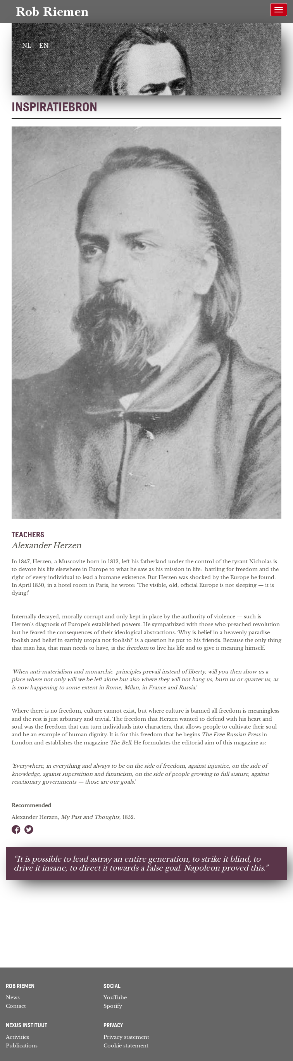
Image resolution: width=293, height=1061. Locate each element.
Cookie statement (125, 1045)
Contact (16, 1006)
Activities (17, 1037)
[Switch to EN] (43, 46)
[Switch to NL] (26, 46)
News (13, 997)
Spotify (112, 1006)
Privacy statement (126, 1037)
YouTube (115, 997)
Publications (22, 1045)
